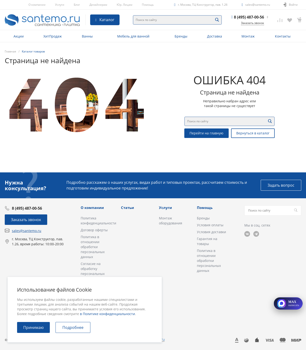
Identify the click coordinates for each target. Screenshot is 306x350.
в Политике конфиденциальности (107, 314)
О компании (37, 5)
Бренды (203, 218)
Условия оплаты (210, 225)
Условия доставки (211, 232)
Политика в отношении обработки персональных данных (93, 247)
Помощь (148, 5)
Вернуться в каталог (252, 133)
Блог (77, 5)
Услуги (59, 5)
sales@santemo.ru (257, 5)
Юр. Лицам (124, 5)
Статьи (127, 207)
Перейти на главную (206, 133)
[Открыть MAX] (288, 303)
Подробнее (72, 327)
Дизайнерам (98, 5)
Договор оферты (94, 230)
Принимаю (33, 327)
